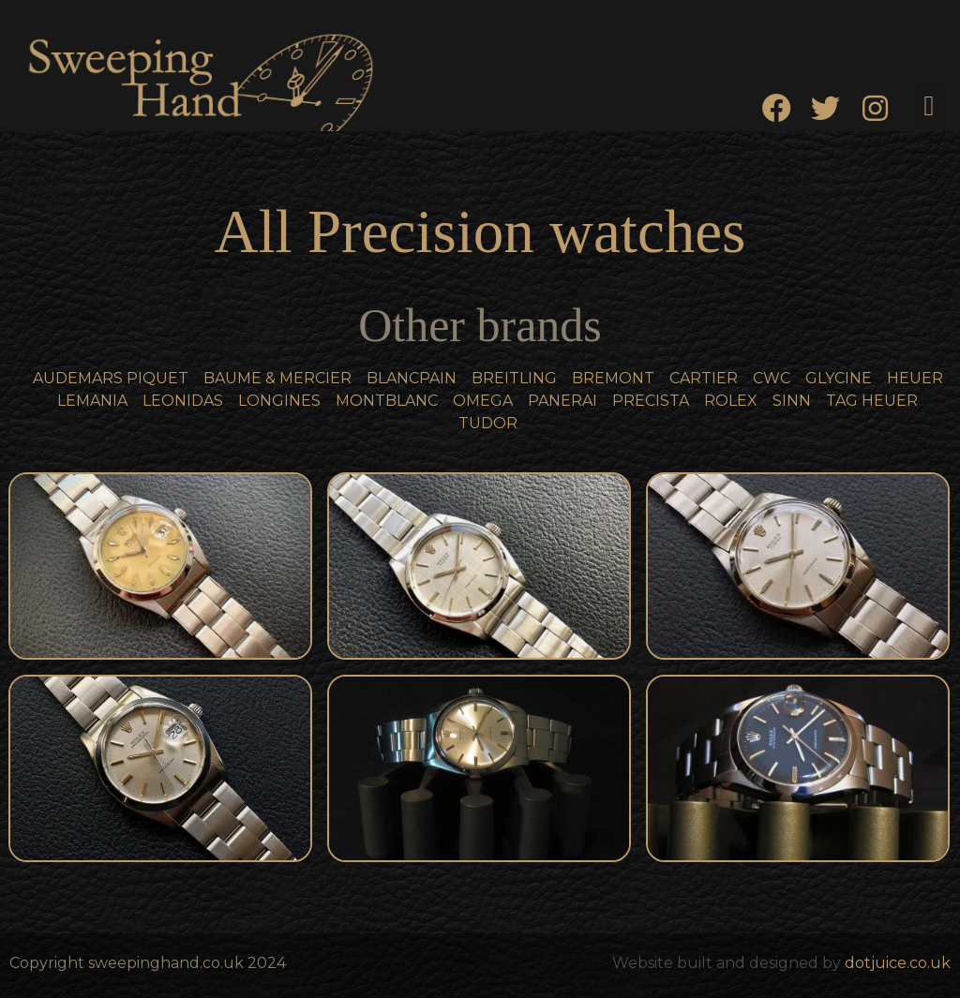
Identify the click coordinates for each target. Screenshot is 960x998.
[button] (929, 105)
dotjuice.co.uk (898, 963)
